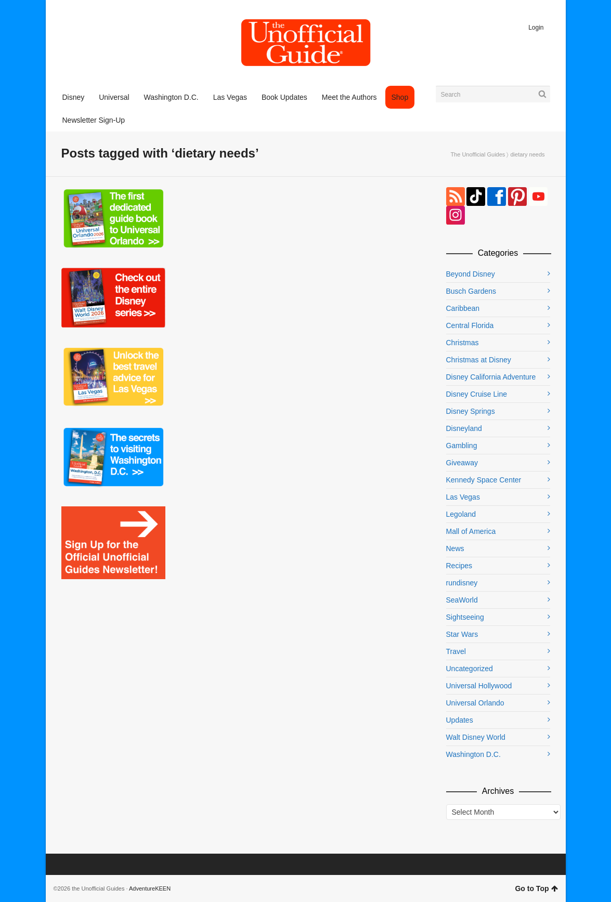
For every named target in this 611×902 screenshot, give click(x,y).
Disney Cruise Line (477, 394)
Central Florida (470, 325)
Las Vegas (463, 497)
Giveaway (462, 463)
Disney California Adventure (491, 377)
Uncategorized (469, 668)
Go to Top (536, 888)
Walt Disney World (475, 737)
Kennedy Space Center (484, 480)
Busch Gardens (471, 291)
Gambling (461, 445)
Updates (459, 720)
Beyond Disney (470, 274)
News (455, 548)
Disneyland (464, 428)
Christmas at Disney (478, 360)
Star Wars (462, 634)
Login (535, 27)
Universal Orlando (475, 703)
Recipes (459, 565)
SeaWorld (462, 600)
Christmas (462, 342)
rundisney (462, 583)
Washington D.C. (473, 754)
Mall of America (471, 531)
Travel (456, 651)
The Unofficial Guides (477, 154)
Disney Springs (470, 411)
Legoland (461, 514)
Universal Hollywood (479, 686)
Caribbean (463, 308)
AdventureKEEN (150, 888)
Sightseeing (465, 617)
